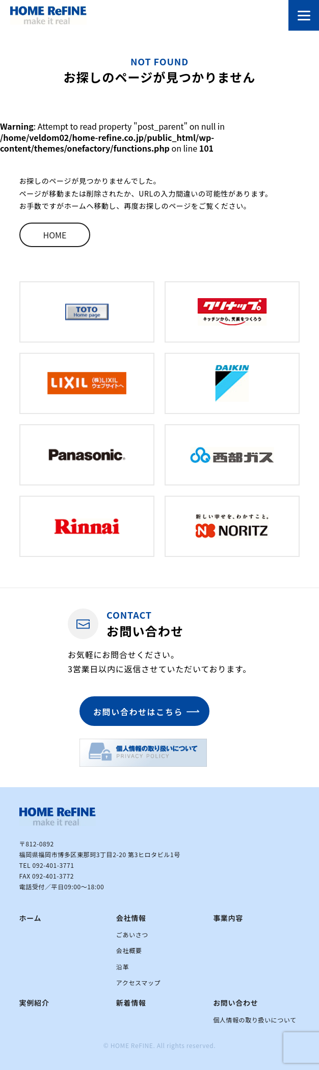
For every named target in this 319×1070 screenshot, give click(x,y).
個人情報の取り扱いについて (254, 1019)
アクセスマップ (138, 982)
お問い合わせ (235, 1003)
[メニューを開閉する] (303, 15)
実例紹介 (34, 1003)
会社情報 (131, 918)
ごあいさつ (132, 934)
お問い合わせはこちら (138, 712)
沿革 (122, 966)
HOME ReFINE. (133, 1045)
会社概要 (129, 950)
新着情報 (131, 1003)
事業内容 (228, 918)
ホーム (30, 918)
